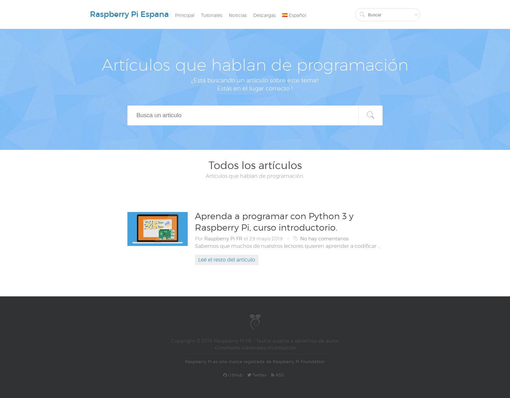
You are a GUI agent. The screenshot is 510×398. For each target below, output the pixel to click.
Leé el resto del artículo (226, 260)
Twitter (257, 374)
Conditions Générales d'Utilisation (255, 348)
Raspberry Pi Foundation (299, 361)
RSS (277, 374)
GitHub (233, 374)
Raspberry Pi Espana (129, 14)
